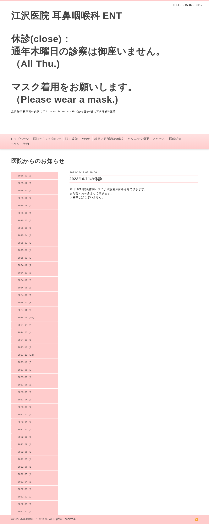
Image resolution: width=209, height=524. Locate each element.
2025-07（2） (26, 220)
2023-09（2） (26, 369)
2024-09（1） (26, 287)
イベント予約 (19, 144)
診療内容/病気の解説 (108, 138)
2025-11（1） (26, 190)
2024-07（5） (26, 302)
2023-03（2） (26, 407)
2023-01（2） (26, 422)
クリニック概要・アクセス (146, 138)
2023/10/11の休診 (86, 179)
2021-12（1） (26, 511)
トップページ (19, 138)
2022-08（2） (26, 452)
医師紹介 (175, 138)
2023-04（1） (26, 399)
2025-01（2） (26, 258)
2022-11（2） (26, 429)
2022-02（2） (26, 496)
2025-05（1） (26, 228)
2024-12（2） (26, 265)
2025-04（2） (26, 235)
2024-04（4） (26, 325)
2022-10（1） (26, 437)
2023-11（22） (27, 355)
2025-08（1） (26, 213)
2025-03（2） (26, 243)
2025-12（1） (26, 183)
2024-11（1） (26, 272)
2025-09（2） (26, 205)
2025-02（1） (26, 250)
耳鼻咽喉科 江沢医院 (33, 519)
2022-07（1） (26, 459)
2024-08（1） (26, 295)
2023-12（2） (26, 347)
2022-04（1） (26, 481)
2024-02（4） (26, 332)
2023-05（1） (26, 392)
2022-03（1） (26, 489)
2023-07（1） (26, 377)
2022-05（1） (26, 474)
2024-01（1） (26, 340)
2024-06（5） (26, 310)
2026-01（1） (26, 175)
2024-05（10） (27, 317)
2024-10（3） (26, 280)
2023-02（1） (26, 414)
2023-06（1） (26, 384)
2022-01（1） (26, 504)
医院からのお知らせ (47, 138)
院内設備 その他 (77, 138)
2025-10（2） (26, 198)
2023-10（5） (26, 362)
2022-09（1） (26, 444)
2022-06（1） (26, 467)
